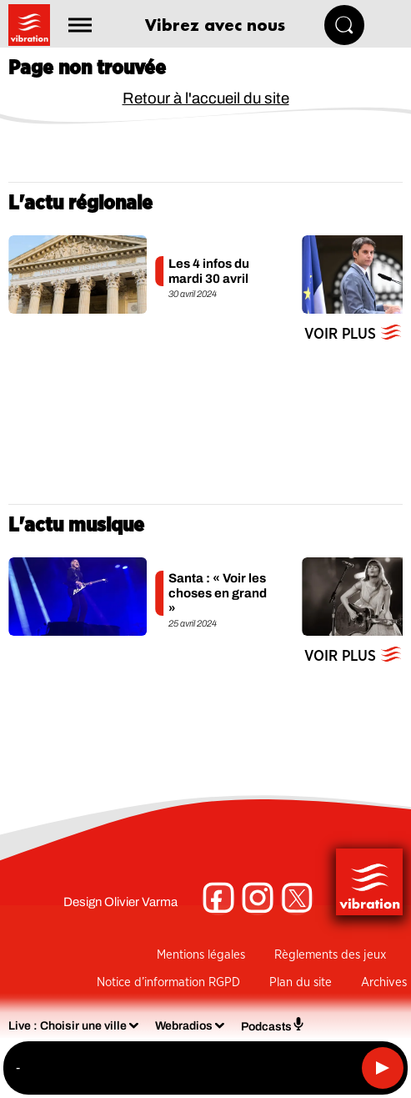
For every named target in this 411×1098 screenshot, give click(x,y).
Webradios (184, 1026)
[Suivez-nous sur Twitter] (296, 898)
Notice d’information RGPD (168, 982)
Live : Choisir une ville (67, 1026)
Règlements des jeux (330, 955)
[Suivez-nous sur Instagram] (257, 898)
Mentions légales (201, 955)
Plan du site (300, 982)
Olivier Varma (141, 902)
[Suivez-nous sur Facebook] (218, 898)
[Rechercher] (344, 25)
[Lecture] (382, 1068)
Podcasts (273, 1025)
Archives (384, 982)
